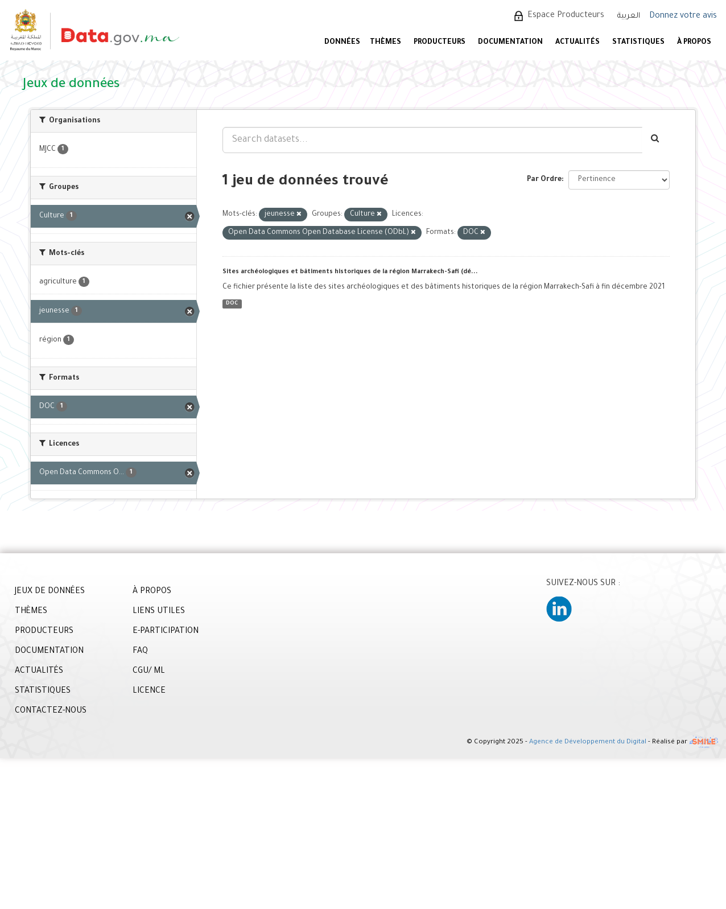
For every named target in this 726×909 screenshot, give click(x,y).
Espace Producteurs (565, 15)
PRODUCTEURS (439, 43)
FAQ (140, 651)
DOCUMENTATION (510, 43)
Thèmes (385, 43)
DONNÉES (342, 43)
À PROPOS (694, 43)
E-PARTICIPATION (166, 631)
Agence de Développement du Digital (587, 743)
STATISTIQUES (638, 43)
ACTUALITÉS (577, 43)
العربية (628, 16)
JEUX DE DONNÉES (50, 592)
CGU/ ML (149, 671)
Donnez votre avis (683, 16)
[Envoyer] (656, 140)
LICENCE (149, 691)
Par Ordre (544, 180)
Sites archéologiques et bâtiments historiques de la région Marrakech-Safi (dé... (350, 272)
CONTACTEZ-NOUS (50, 711)
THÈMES (31, 611)
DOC (232, 304)
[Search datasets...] (432, 140)
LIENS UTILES (159, 611)
